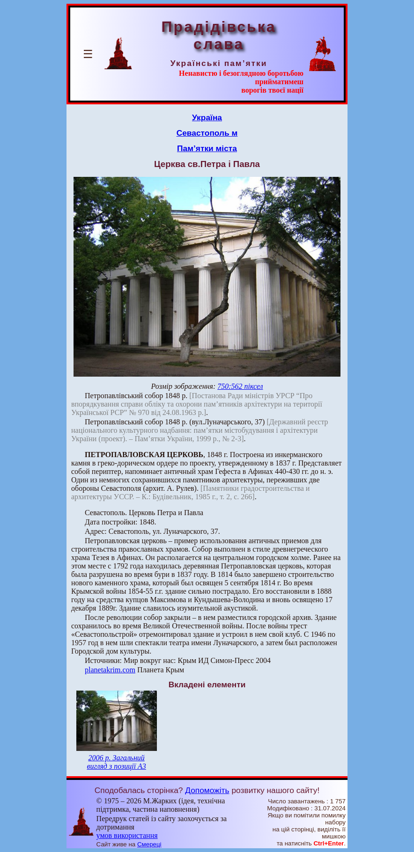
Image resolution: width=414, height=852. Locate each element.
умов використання (127, 835)
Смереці (149, 844)
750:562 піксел (240, 386)
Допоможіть (207, 790)
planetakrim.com (110, 670)
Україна (207, 117)
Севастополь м (207, 133)
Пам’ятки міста (207, 148)
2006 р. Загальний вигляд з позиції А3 (116, 762)
